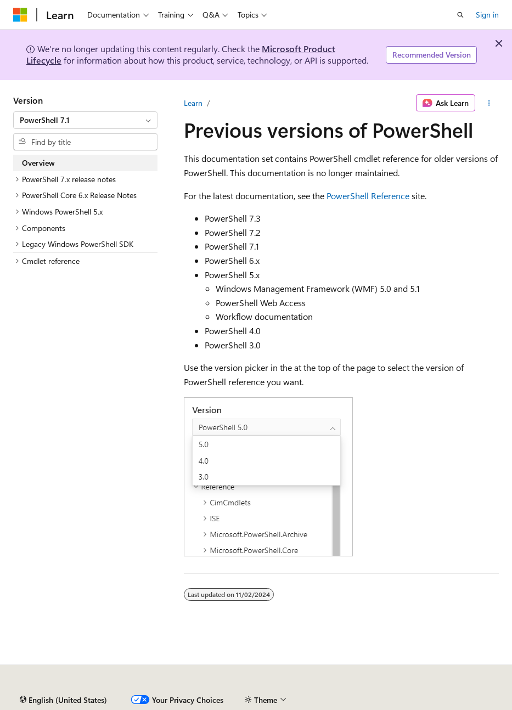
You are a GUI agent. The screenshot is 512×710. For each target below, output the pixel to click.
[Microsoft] (20, 15)
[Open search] (460, 15)
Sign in (487, 14)
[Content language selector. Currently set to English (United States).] (63, 700)
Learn (193, 103)
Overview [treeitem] (38, 162)
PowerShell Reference (368, 195)
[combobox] (85, 120)
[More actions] (489, 103)
